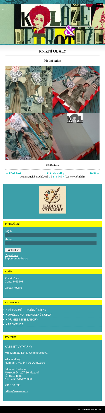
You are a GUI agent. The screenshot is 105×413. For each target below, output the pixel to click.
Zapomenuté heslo (16, 258)
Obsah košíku (13, 287)
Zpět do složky (55, 173)
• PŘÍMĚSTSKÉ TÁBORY (22, 319)
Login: (8, 231)
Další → (95, 173)
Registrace (11, 255)
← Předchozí (13, 173)
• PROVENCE (15, 324)
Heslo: (9, 239)
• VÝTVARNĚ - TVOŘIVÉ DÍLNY (26, 310)
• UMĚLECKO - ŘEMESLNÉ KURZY (29, 314)
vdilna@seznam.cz (16, 391)
